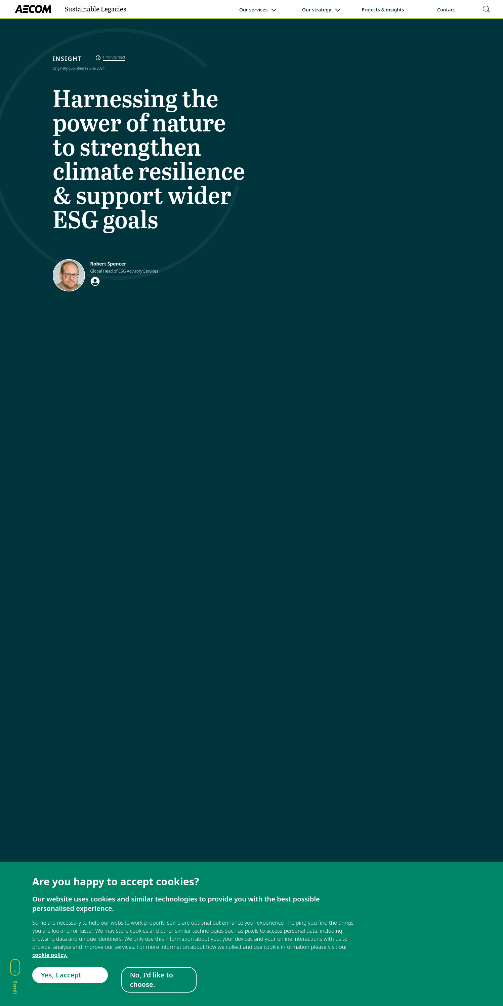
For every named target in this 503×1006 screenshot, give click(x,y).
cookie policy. (50, 955)
